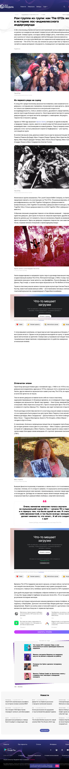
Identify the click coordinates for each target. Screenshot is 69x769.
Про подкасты (22, 744)
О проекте (21, 755)
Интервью (53, 744)
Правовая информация (34, 755)
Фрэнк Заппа (41, 122)
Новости (6, 744)
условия (50, 766)
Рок (15, 686)
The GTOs (20, 686)
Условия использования (51, 755)
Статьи (16, 14)
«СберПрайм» (41, 320)
